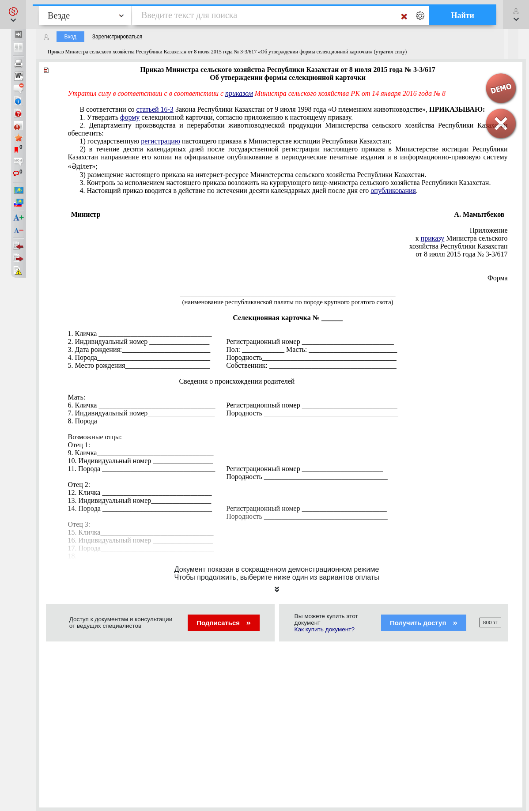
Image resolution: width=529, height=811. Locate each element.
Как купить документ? (325, 629)
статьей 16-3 (155, 109)
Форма (497, 278)
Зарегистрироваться (117, 37)
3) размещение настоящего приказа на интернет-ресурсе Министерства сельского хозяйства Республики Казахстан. (252, 174)
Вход (70, 37)
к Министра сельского (462, 238)
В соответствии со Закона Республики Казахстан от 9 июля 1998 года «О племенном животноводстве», (282, 109)
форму (130, 117)
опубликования (393, 190)
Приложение (489, 230)
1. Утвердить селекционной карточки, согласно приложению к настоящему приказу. (216, 117)
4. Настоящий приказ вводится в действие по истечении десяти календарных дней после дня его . (248, 190)
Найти (462, 15)
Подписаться (223, 622)
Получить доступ (423, 622)
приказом (239, 93)
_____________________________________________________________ (288, 294)
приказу (433, 238)
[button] (13, 14)
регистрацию (160, 141)
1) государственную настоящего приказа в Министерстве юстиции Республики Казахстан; (235, 141)
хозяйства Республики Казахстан (458, 246)
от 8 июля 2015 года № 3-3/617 (461, 254)
